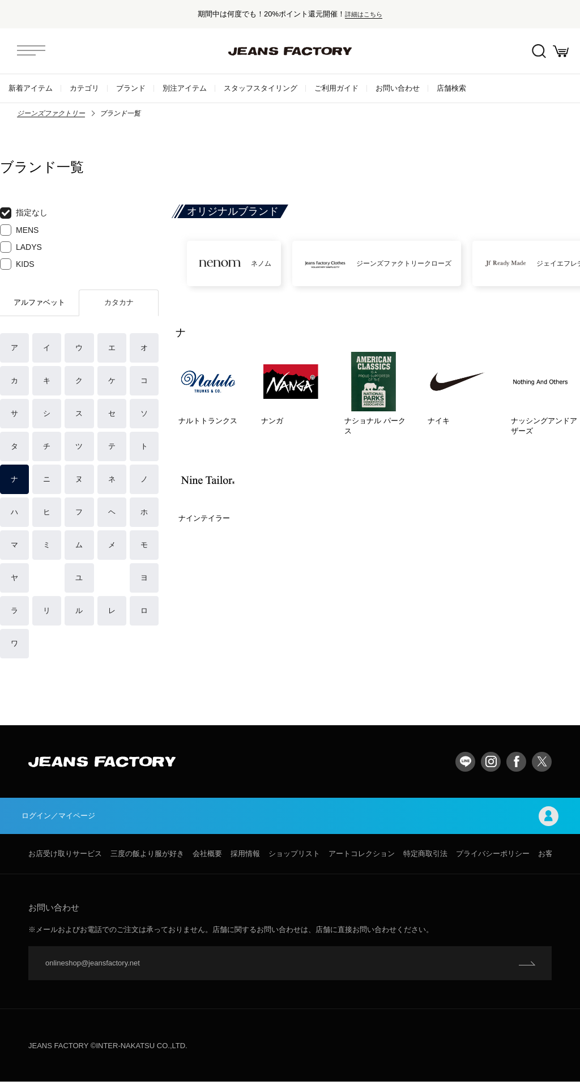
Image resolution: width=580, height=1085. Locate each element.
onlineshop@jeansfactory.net (92, 966)
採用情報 (245, 857)
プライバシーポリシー (493, 857)
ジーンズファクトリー (51, 113)
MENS (19, 230)
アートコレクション (362, 857)
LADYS (21, 247)
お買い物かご (557, 51)
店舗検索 (451, 88)
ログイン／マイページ (290, 818)
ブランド (131, 88)
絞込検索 (529, 51)
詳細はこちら (363, 14)
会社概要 (207, 857)
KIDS (17, 264)
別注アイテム (185, 88)
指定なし (24, 213)
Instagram (491, 762)
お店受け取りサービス (65, 857)
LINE (465, 762)
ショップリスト (294, 857)
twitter (542, 762)
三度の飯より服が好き (147, 857)
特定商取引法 (425, 857)
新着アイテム (30, 88)
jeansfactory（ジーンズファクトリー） (290, 51)
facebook (516, 762)
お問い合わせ (398, 88)
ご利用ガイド (336, 88)
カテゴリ (84, 88)
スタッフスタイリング (260, 88)
